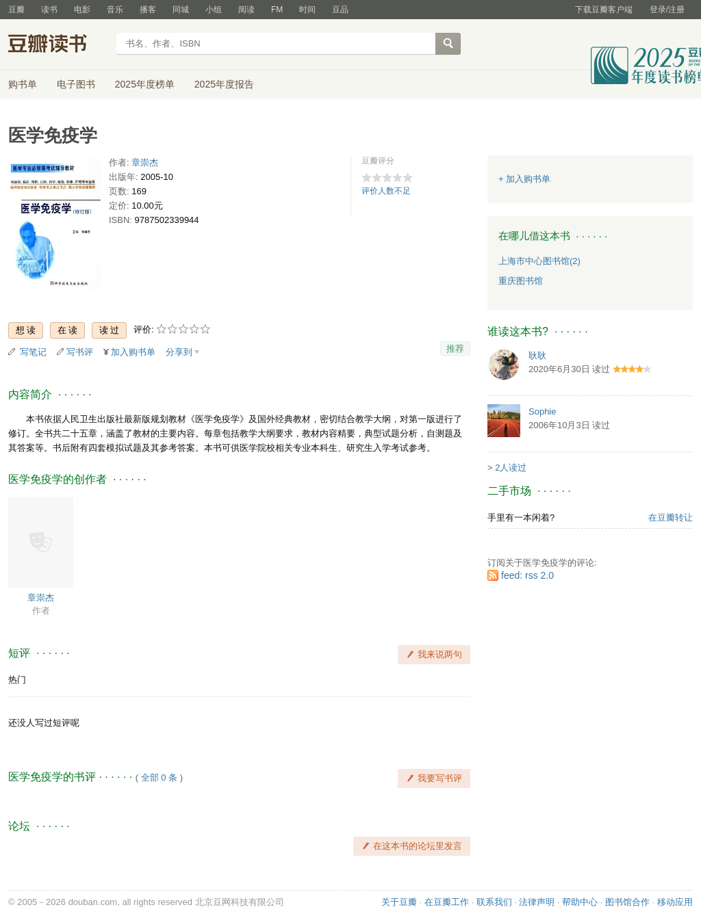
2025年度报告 (224, 84)
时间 (307, 9)
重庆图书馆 (520, 281)
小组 (213, 9)
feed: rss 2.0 (527, 575)
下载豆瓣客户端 (604, 9)
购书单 (22, 84)
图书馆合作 (627, 902)
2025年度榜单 (145, 84)
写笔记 (33, 352)
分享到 (179, 352)
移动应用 (675, 902)
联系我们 (494, 902)
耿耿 (537, 355)
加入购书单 (133, 352)
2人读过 (510, 467)
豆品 (340, 9)
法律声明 (537, 902)
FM (277, 9)
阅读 (246, 9)
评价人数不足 (386, 191)
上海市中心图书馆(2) (539, 261)
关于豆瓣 (399, 902)
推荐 (455, 348)
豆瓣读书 (57, 45)
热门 (17, 680)
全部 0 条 (159, 777)
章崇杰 (144, 162)
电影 (82, 9)
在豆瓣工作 (446, 902)
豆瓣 (16, 9)
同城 (181, 9)
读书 (49, 9)
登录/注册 (667, 9)
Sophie (542, 411)
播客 (148, 9)
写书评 (79, 352)
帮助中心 (580, 902)
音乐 (115, 9)
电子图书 (76, 84)
